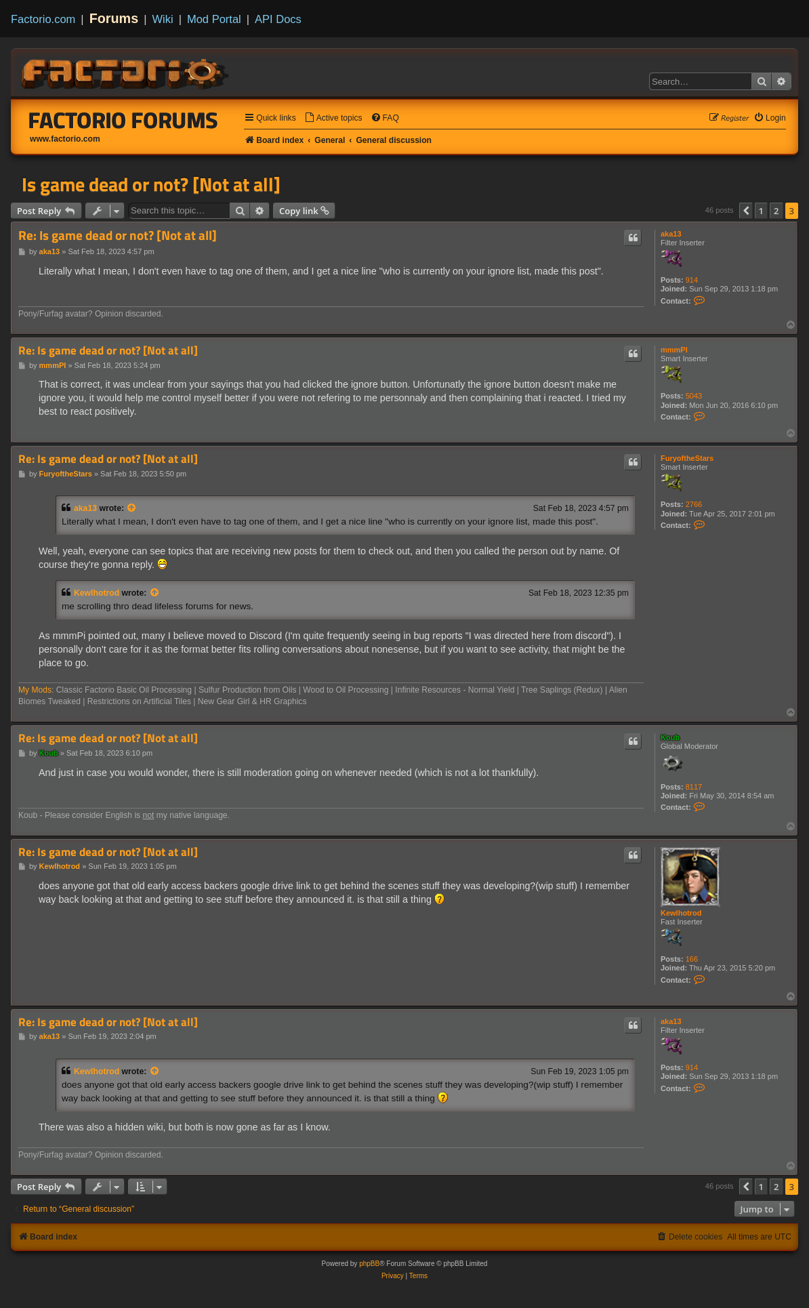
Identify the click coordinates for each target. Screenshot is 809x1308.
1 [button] (761, 211)
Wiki (162, 19)
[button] (746, 211)
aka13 (671, 234)
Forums (114, 18)
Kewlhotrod (96, 593)
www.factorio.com (65, 139)
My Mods (34, 690)
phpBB (369, 1263)
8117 (694, 787)
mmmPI (674, 350)
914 (692, 280)
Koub (670, 737)
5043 (694, 396)
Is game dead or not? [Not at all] (151, 184)
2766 (694, 504)
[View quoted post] (132, 508)
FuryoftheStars (687, 458)
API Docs (278, 19)
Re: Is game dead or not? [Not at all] (117, 235)
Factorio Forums (123, 120)
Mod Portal (214, 19)
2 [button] (776, 211)
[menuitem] (333, 118)
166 (692, 959)
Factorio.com (43, 19)
